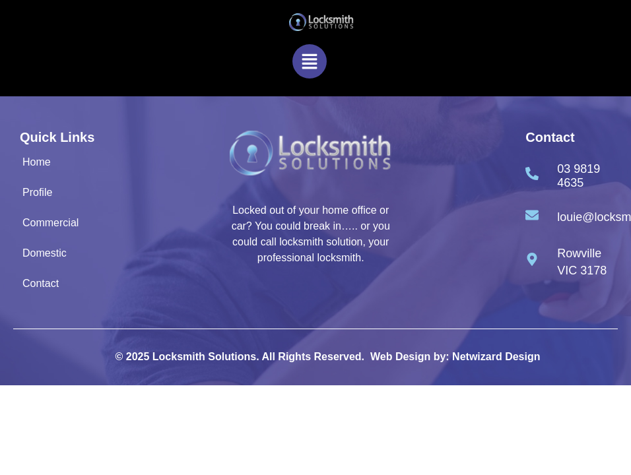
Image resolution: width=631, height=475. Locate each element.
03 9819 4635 (578, 176)
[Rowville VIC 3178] (532, 259)
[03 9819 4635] (532, 173)
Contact (40, 283)
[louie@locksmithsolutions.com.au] (532, 215)
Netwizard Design (496, 356)
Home (36, 162)
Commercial (50, 222)
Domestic (44, 253)
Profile (37, 192)
